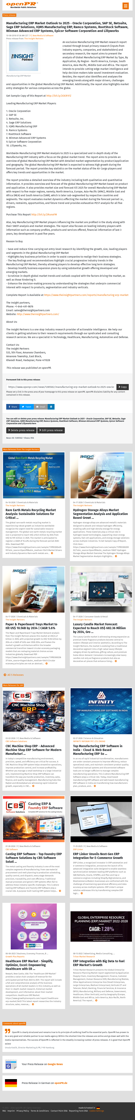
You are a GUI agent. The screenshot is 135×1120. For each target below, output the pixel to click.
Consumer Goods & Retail (96, 616)
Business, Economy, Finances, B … (32, 953)
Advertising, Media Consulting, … (99, 953)
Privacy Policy (22, 1111)
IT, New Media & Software (41, 35)
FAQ (4, 1111)
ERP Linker (78, 849)
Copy (123, 387)
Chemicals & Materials (27, 502)
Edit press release (51, 430)
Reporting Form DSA (78, 1111)
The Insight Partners (33, 38)
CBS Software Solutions (16, 741)
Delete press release (21, 430)
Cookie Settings (96, 1111)
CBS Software (12, 849)
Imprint (11, 1111)
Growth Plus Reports (15, 956)
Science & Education (93, 738)
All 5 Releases (13, 674)
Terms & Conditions (40, 1111)
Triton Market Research (84, 956)
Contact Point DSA (59, 1111)
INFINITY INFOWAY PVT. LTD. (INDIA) (89, 741)
